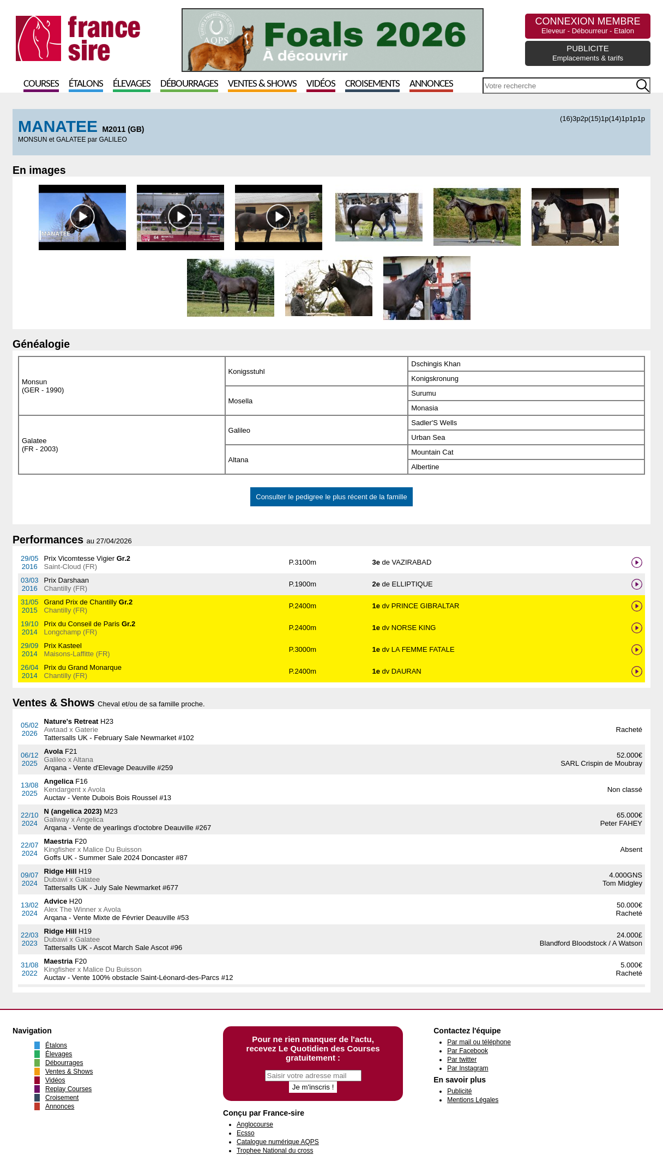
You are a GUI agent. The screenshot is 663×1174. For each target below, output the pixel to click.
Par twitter (462, 1059)
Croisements (372, 84)
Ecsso (246, 1133)
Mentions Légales (472, 1100)
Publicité (459, 1091)
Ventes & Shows (262, 84)
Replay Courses (68, 1089)
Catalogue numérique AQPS (278, 1142)
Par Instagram (467, 1068)
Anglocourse (255, 1124)
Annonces (431, 84)
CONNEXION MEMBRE (587, 25)
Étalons (86, 84)
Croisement (62, 1098)
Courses (41, 84)
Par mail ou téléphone (479, 1042)
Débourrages (189, 84)
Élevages (131, 84)
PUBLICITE (587, 53)
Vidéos (320, 84)
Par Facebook (467, 1051)
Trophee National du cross (275, 1150)
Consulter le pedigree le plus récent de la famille (331, 497)
